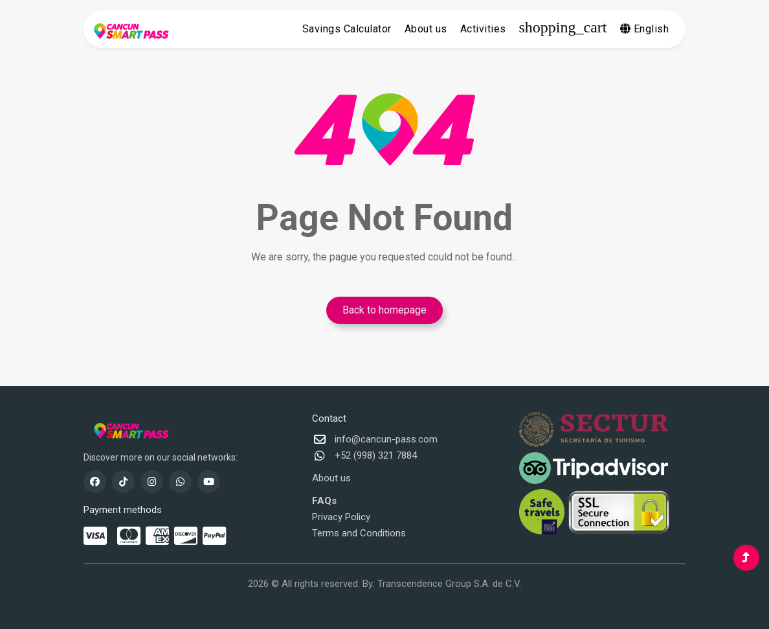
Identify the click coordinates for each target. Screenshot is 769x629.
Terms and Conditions (359, 533)
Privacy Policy (341, 517)
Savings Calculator (347, 29)
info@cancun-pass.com (386, 439)
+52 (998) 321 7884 (376, 455)
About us (426, 29)
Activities (483, 29)
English (644, 29)
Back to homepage (384, 310)
